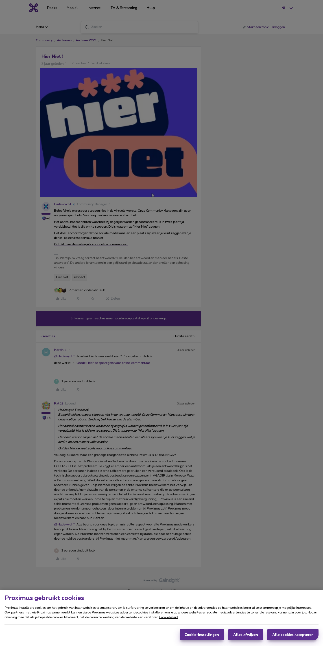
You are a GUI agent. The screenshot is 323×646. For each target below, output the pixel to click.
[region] (161, 618)
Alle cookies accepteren (293, 635)
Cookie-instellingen (202, 635)
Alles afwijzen (245, 635)
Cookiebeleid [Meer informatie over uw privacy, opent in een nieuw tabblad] (168, 617)
